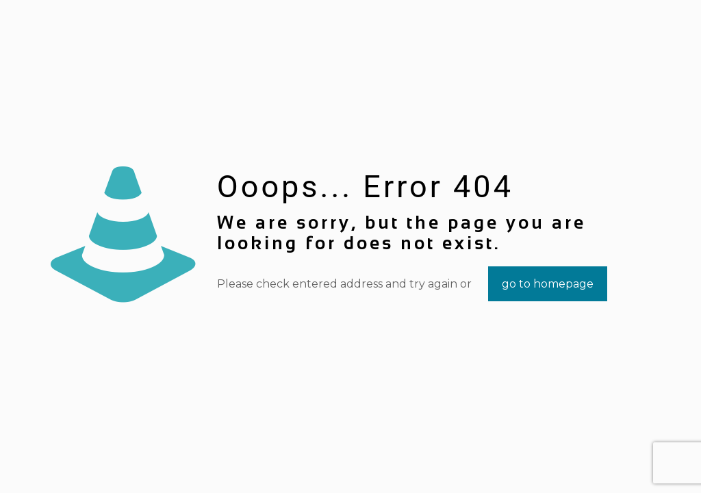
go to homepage (548, 283)
